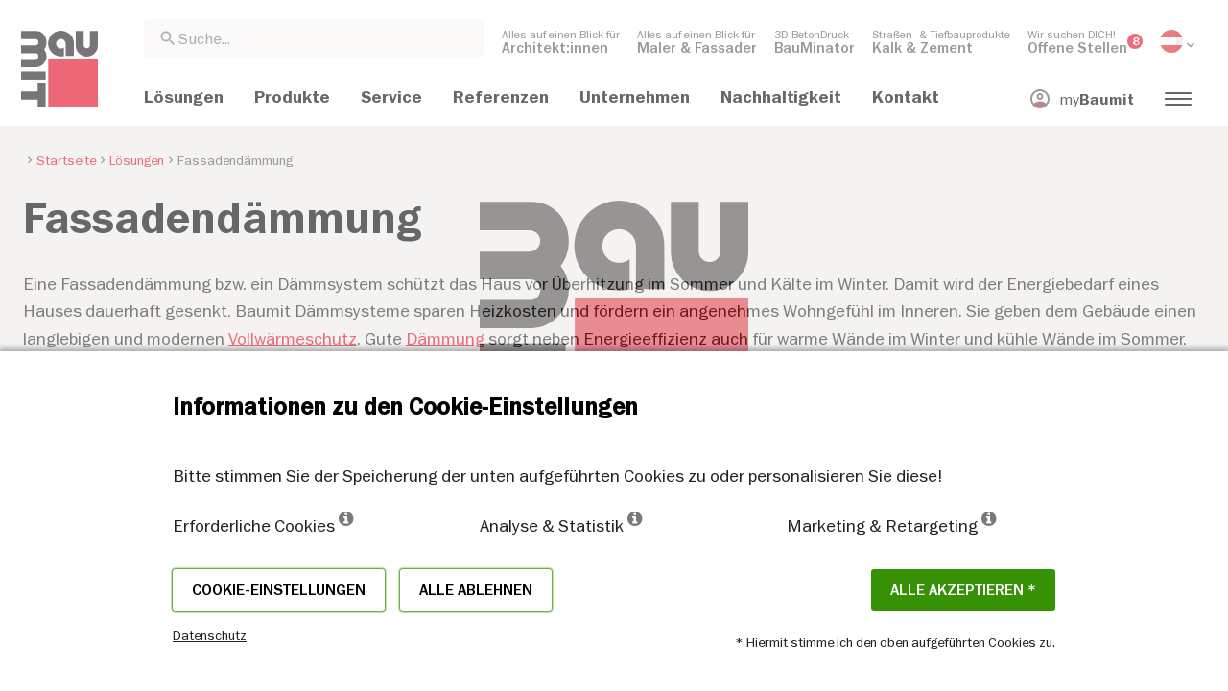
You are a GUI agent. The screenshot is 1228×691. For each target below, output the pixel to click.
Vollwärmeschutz (292, 338)
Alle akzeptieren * (963, 590)
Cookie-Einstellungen (279, 590)
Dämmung (445, 338)
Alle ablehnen (475, 590)
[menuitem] (560, 41)
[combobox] (314, 38)
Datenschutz (210, 635)
